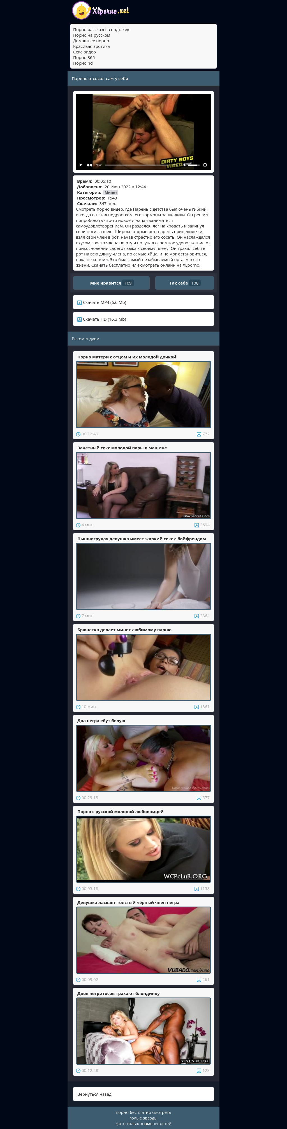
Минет (111, 192)
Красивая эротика (91, 46)
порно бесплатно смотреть (143, 1112)
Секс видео (84, 52)
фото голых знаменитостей (144, 1123)
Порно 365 (84, 57)
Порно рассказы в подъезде (102, 29)
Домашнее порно (91, 40)
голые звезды (143, 1118)
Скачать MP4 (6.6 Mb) (101, 302)
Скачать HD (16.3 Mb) (101, 319)
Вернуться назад (94, 1094)
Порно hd (83, 63)
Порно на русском (91, 35)
